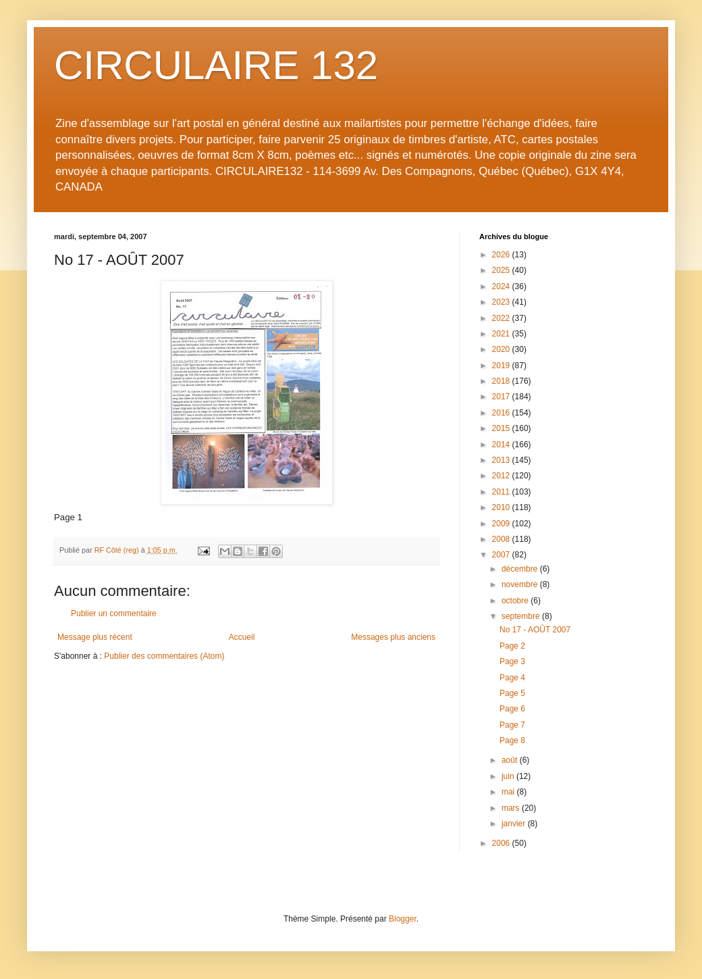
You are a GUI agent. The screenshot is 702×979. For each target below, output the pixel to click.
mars (512, 808)
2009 (502, 523)
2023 (502, 302)
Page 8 (512, 740)
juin (509, 776)
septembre (522, 616)
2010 (502, 507)
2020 (502, 349)
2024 (502, 286)
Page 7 (512, 725)
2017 (502, 396)
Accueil (242, 637)
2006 (502, 843)
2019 (502, 365)
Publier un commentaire (114, 613)
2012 (502, 475)
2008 (502, 539)
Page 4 (512, 677)
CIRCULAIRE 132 (216, 65)
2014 (502, 444)
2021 (502, 333)
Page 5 (512, 693)
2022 (502, 318)
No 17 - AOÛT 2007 (535, 629)
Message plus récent (94, 637)
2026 (502, 254)
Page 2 (512, 646)
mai (509, 792)
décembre (521, 569)
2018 (502, 381)
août (511, 760)
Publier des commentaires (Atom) (164, 656)
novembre (521, 584)
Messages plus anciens (393, 637)
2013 (502, 460)
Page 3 (512, 661)
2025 (502, 270)
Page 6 (512, 708)
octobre (516, 600)
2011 (502, 492)
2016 (502, 413)
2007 (502, 554)
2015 (502, 428)
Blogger (402, 919)
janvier (515, 823)
